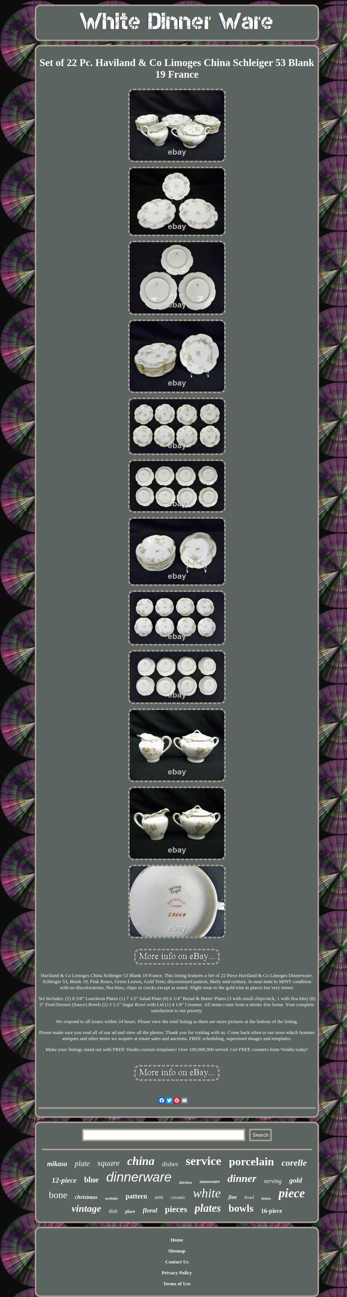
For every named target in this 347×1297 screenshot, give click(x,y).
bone (58, 1195)
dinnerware (139, 1176)
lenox (266, 1198)
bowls (240, 1208)
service (203, 1161)
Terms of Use (177, 1283)
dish (113, 1211)
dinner (242, 1178)
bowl (249, 1197)
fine (232, 1197)
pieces (176, 1209)
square (108, 1163)
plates (208, 1208)
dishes (170, 1164)
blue (91, 1179)
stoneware (210, 1181)
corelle (294, 1163)
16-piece (271, 1211)
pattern (136, 1196)
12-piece (64, 1180)
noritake (111, 1198)
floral (150, 1210)
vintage (86, 1208)
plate (82, 1163)
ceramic (178, 1197)
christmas (86, 1197)
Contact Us (177, 1262)
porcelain (251, 1161)
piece (292, 1193)
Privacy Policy (177, 1272)
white (207, 1193)
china (140, 1161)
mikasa (57, 1164)
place (130, 1211)
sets (159, 1197)
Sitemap (177, 1251)
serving (273, 1181)
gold (295, 1180)
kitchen (185, 1182)
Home (176, 1240)
